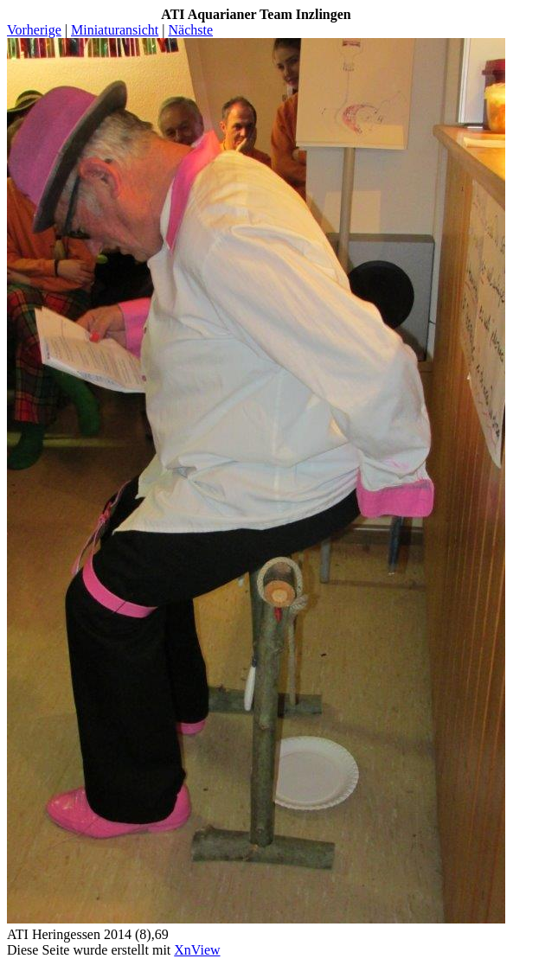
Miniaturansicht (114, 29)
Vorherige (34, 29)
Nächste (191, 29)
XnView (197, 950)
